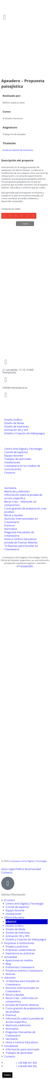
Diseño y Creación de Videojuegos (24, 433)
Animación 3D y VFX (16, 430)
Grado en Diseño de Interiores (18, 150)
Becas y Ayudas (13, 515)
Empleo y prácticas (17, 946)
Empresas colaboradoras (21, 950)
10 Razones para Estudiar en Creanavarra (21, 547)
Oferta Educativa (14, 917)
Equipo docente (13, 455)
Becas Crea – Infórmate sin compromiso (20, 503)
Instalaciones (12, 462)
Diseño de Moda (14, 423)
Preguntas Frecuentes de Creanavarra (19, 533)
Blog (8, 964)
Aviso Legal (8, 869)
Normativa (10, 529)
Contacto (9, 472)
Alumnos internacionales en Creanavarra (21, 520)
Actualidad (10, 957)
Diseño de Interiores (16, 426)
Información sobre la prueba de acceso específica (23, 496)
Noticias (10, 974)
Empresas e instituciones (19, 943)
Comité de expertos (16, 452)
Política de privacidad (28, 869)
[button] (3, 46)
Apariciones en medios (19, 960)
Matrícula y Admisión (17, 491)
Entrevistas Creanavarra (20, 967)
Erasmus (9, 525)
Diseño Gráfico (13, 419)
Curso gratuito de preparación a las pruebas (25, 510)
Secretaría (10, 488)
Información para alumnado (22, 1049)
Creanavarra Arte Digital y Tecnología (27, 861)
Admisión (10, 977)
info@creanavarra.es (15, 387)
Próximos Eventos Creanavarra (24, 970)
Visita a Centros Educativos (20, 539)
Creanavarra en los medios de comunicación (22, 467)
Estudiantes (11, 1046)
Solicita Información (13, 894)
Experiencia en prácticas (20, 953)
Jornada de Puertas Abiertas (21, 542)
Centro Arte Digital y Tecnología (23, 448)
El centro (9, 900)
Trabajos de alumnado (17, 459)
